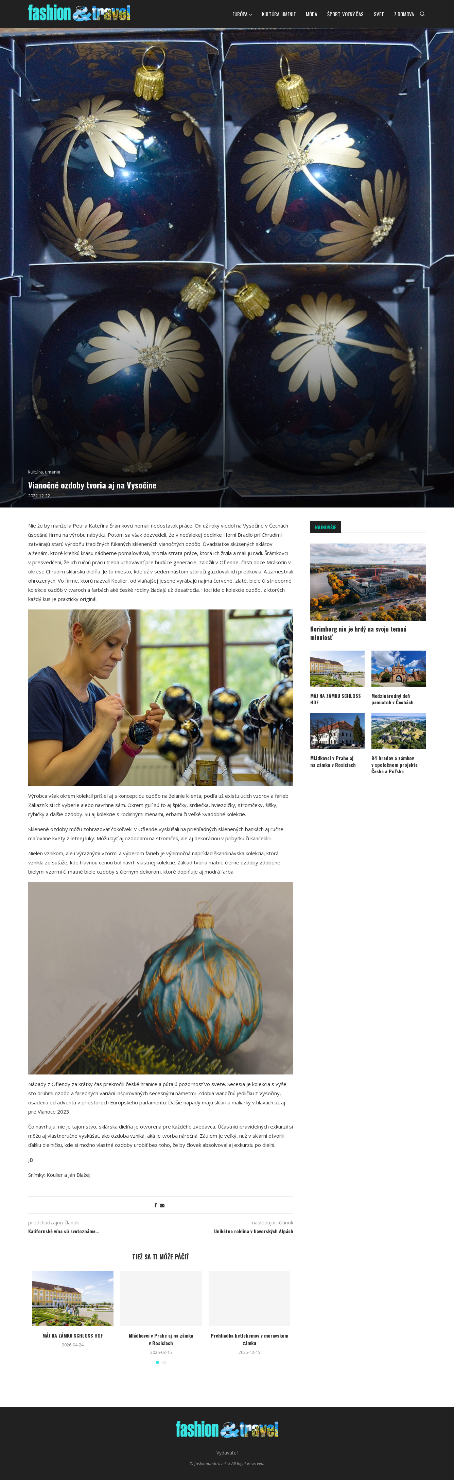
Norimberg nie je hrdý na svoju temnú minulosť (358, 633)
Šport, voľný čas (345, 14)
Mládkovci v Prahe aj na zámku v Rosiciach (161, 1339)
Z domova (404, 14)
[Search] (422, 14)
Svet (379, 14)
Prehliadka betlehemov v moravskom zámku (249, 1339)
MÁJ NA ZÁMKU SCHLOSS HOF (72, 1335)
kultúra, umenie (279, 14)
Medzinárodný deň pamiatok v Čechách (392, 699)
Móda (311, 14)
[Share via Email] (162, 1205)
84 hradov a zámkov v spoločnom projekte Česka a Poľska (394, 765)
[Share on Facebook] (155, 1205)
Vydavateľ (227, 1452)
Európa (239, 14)
